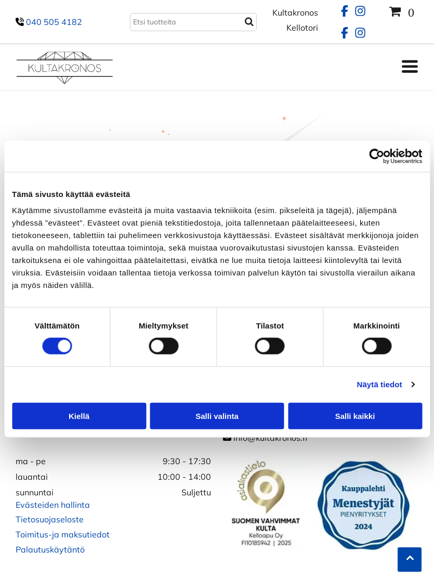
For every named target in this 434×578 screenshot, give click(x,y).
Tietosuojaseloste (50, 519)
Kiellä (79, 415)
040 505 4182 (54, 22)
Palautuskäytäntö (50, 549)
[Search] (193, 22)
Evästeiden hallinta (53, 505)
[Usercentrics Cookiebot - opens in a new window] (376, 156)
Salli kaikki (355, 415)
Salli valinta (217, 415)
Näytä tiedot (379, 384)
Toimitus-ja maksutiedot (63, 534)
